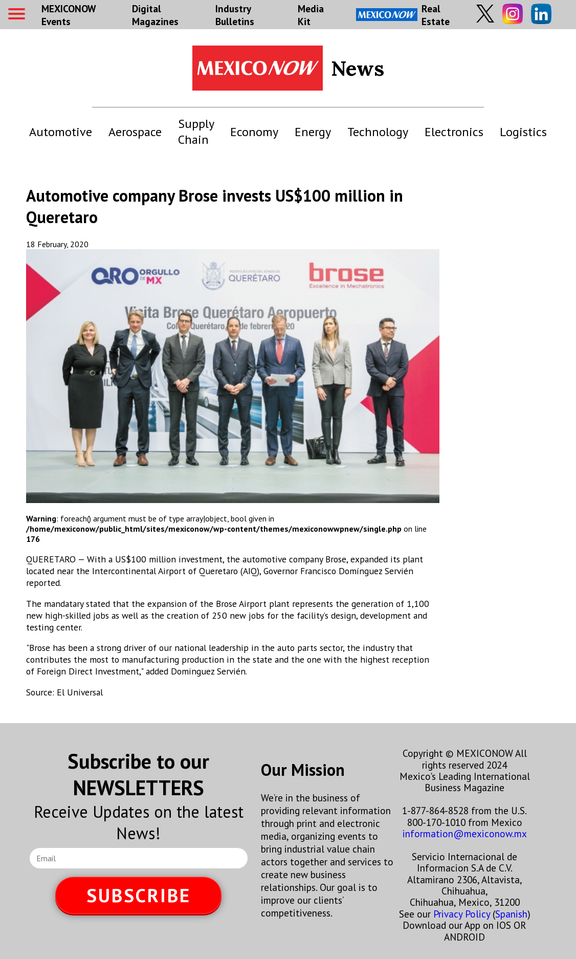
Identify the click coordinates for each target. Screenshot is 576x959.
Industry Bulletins (234, 15)
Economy (254, 132)
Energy (313, 132)
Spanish (511, 913)
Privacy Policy (461, 913)
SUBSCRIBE (138, 895)
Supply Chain (196, 131)
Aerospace (135, 132)
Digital (155, 15)
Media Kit (311, 15)
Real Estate (403, 15)
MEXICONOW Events (68, 15)
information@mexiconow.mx (465, 833)
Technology (377, 132)
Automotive (60, 132)
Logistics (523, 132)
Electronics (454, 132)
